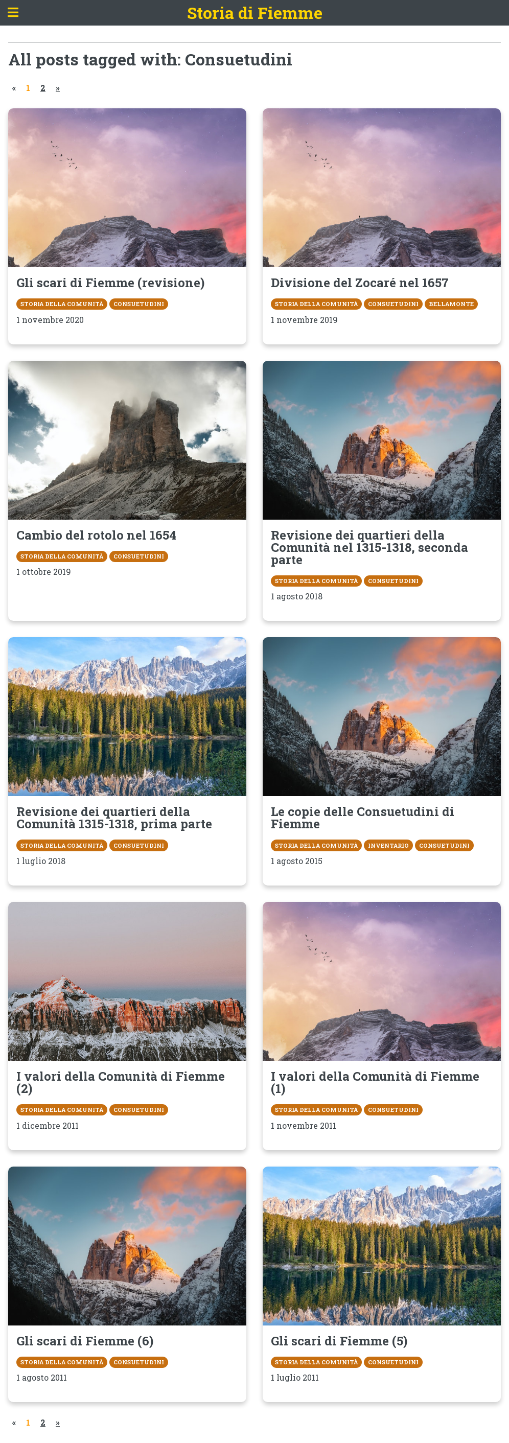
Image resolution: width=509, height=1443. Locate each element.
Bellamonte (451, 304)
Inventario (388, 845)
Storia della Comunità (61, 304)
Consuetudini (138, 304)
